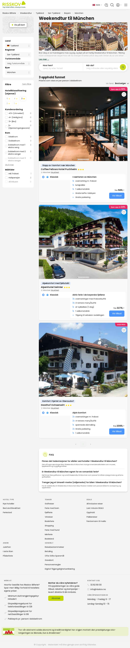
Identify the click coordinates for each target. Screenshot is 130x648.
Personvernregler (53, 564)
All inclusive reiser (95, 503)
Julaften (7, 547)
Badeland (49, 538)
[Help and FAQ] (106, 5)
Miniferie (49, 534)
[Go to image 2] (79, 159)
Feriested (7, 512)
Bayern (67, 13)
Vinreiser (49, 517)
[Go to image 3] (81, 159)
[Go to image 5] (84, 159)
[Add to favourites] (124, 94)
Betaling (49, 551)
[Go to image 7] (87, 159)
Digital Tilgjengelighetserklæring (60, 569)
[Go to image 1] (78, 159)
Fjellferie (48, 512)
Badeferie (49, 521)
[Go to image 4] (82, 159)
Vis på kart (55, 172)
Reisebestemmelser (54, 547)
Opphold (91, 512)
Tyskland (40, 13)
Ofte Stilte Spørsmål (54, 555)
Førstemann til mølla (96, 521)
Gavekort (49, 560)
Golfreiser (49, 503)
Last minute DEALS (95, 508)
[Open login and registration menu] (119, 5)
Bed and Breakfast (11, 508)
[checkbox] (8, 98)
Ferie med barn (52, 508)
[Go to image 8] (88, 159)
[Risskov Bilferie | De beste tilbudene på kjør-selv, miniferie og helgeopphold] (14, 5)
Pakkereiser (92, 517)
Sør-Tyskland (54, 13)
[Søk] (123, 67)
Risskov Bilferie (9, 13)
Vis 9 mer (9, 164)
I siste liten (8, 551)
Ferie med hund (52, 530)
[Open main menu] (125, 5)
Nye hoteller (8, 503)
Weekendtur (26, 13)
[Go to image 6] (85, 159)
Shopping (49, 525)
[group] (83, 144)
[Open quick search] (112, 5)
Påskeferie (8, 555)
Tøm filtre (26, 84)
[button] (61, 67)
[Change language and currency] (97, 5)
